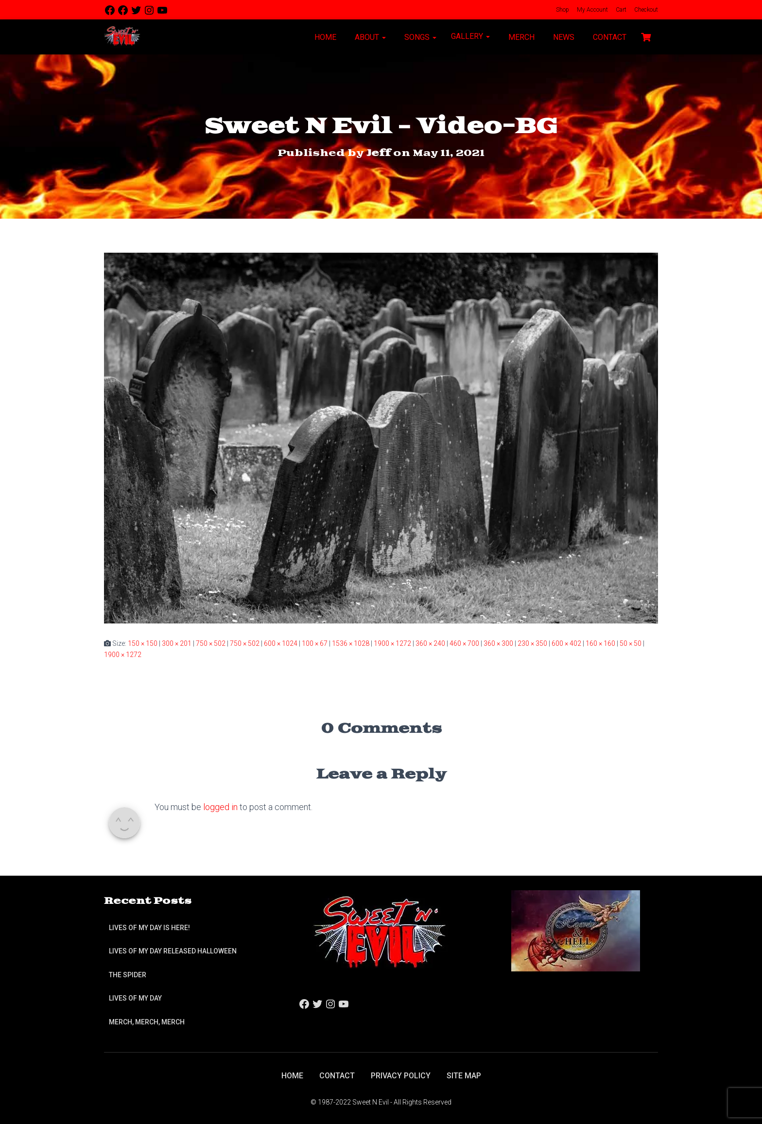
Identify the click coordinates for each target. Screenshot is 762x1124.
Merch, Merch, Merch (147, 1022)
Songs (419, 37)
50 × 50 (630, 643)
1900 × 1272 (392, 643)
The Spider (127, 975)
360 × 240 (430, 643)
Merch (520, 37)
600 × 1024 (280, 643)
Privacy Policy (401, 1075)
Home (324, 37)
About (369, 37)
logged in (220, 807)
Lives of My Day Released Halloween (173, 951)
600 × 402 (566, 643)
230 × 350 (532, 643)
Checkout (645, 9)
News (562, 37)
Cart (620, 9)
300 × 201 (176, 643)
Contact (608, 37)
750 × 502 (210, 643)
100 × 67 (315, 643)
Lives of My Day (135, 998)
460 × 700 (464, 643)
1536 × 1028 (350, 643)
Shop (561, 9)
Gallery (470, 36)
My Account (591, 9)
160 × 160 (600, 643)
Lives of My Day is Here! (149, 928)
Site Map (464, 1075)
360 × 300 (498, 643)
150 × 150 (142, 643)
